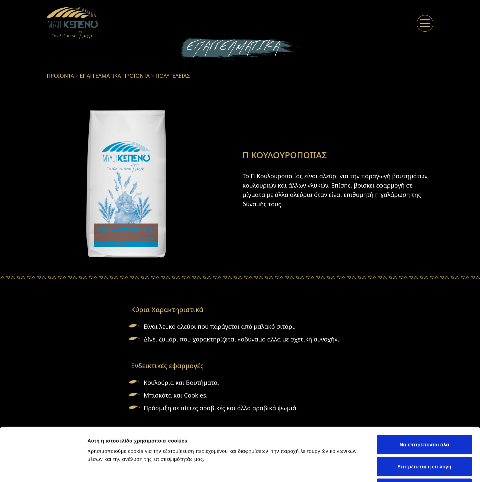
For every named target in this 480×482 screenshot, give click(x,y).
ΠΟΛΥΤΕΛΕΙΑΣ (173, 75)
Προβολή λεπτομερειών (396, 469)
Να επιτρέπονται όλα (424, 394)
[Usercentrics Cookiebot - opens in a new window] (43, 469)
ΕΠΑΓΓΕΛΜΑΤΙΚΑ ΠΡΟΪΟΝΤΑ (115, 75)
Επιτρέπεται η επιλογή (424, 416)
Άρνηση (424, 438)
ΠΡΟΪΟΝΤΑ (60, 75)
